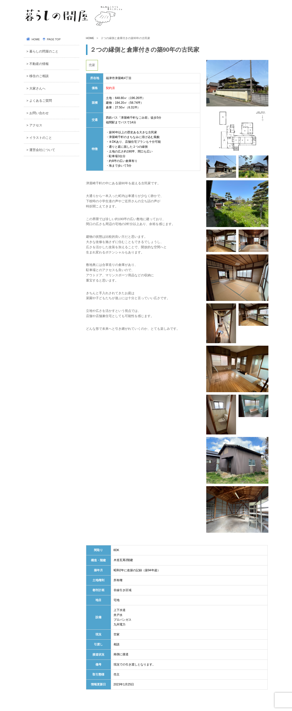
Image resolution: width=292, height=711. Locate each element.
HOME (90, 38)
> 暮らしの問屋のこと (42, 51)
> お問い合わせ (37, 113)
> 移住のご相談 (37, 76)
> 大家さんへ (35, 88)
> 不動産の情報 (37, 64)
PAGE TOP (53, 39)
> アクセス (34, 125)
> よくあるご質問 (39, 100)
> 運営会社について (40, 150)
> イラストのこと (39, 138)
